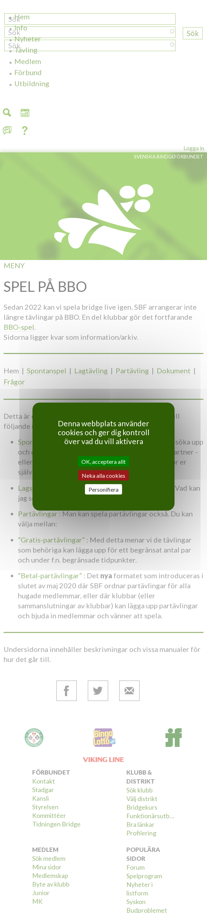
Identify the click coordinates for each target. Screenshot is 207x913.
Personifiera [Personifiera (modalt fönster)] (103, 489)
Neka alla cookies (103, 475)
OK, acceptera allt (103, 461)
